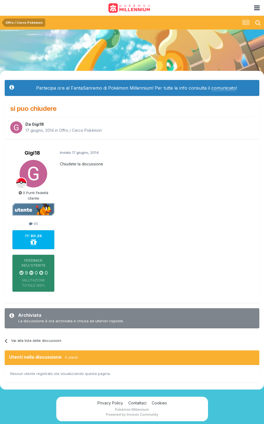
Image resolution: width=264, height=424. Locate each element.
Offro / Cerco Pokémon (80, 130)
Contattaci (137, 403)
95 (33, 223)
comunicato (223, 88)
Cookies (159, 403)
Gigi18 (38, 124)
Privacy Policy (110, 403)
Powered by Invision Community (132, 414)
